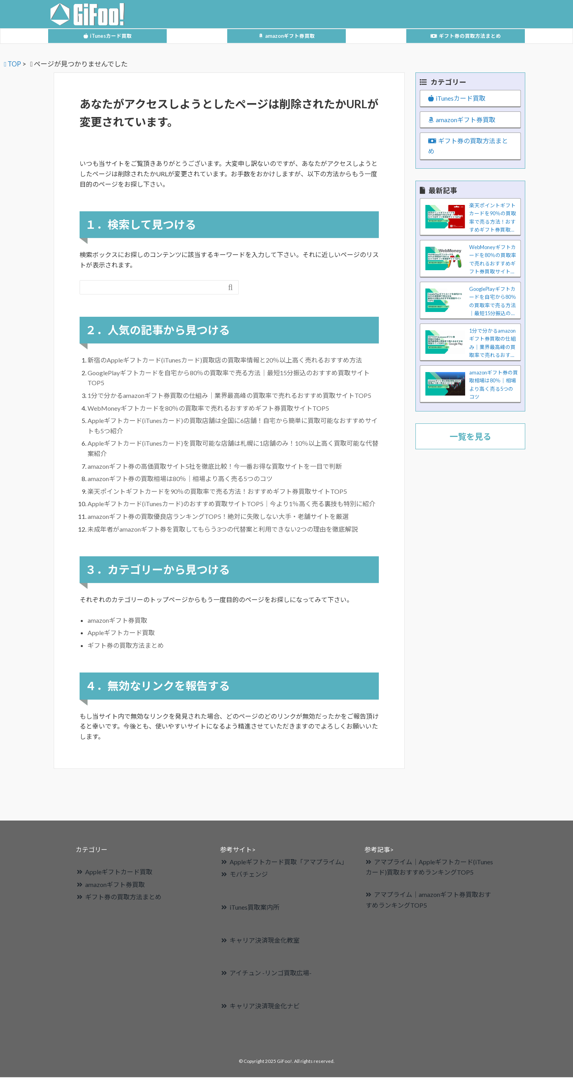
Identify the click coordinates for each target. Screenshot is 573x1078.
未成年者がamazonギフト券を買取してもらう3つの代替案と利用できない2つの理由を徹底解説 (223, 530)
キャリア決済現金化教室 (265, 941)
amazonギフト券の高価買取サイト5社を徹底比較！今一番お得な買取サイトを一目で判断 (215, 467)
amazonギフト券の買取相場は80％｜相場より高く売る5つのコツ (180, 479)
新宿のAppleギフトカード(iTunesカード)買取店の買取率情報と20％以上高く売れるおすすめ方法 (225, 361)
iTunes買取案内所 (254, 908)
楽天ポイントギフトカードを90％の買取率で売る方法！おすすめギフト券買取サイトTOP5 (217, 492)
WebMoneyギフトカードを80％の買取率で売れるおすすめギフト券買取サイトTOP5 (208, 409)
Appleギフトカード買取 (121, 633)
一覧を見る (470, 437)
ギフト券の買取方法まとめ (466, 36)
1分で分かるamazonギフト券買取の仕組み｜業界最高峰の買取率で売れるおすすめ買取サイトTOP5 (233, 396)
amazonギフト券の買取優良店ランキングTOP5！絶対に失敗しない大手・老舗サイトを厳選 (218, 517)
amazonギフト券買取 (286, 36)
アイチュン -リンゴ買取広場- (271, 974)
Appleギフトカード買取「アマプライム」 (289, 862)
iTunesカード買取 (108, 36)
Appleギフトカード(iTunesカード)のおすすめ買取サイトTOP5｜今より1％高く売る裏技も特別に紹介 (231, 505)
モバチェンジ (249, 875)
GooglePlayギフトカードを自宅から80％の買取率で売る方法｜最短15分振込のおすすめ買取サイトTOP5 (492, 303)
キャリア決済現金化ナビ (265, 1006)
